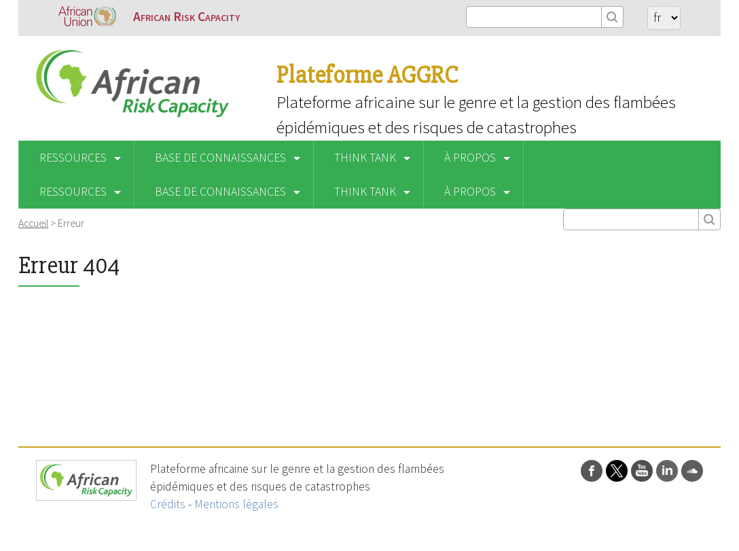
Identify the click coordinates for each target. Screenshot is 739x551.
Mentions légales (236, 504)
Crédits (167, 504)
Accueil (33, 223)
